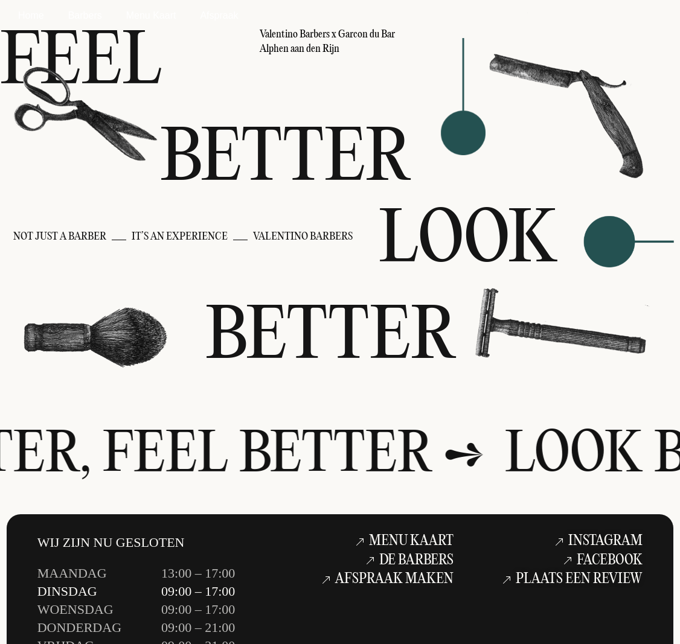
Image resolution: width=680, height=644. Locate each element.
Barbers (85, 15)
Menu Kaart (151, 15)
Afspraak (219, 15)
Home (31, 15)
